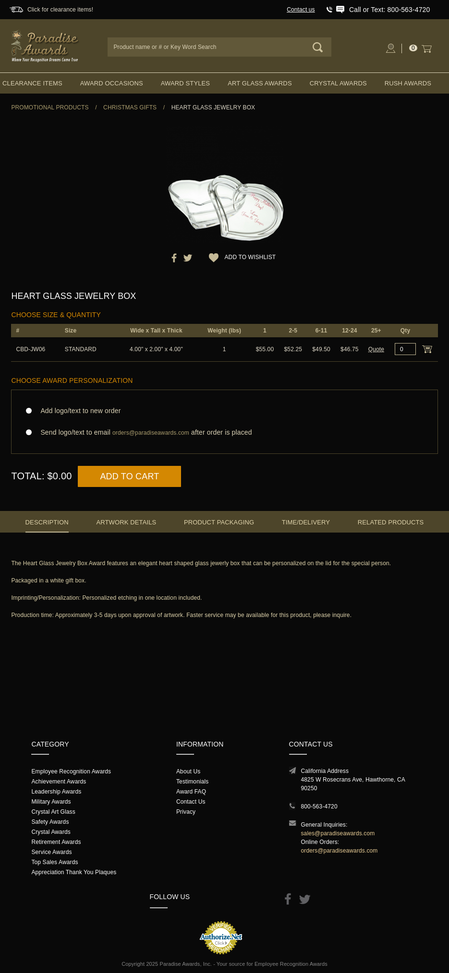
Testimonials (192, 781)
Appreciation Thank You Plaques (73, 872)
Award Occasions (111, 83)
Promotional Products (49, 107)
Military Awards (51, 801)
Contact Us (191, 801)
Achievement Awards (58, 781)
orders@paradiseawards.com (339, 850)
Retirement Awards (56, 842)
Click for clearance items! (60, 9)
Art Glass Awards (260, 83)
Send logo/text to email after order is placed (224, 432)
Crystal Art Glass (53, 811)
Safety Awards (50, 822)
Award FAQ (191, 791)
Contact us (301, 9)
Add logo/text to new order (77, 410)
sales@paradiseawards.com (338, 833)
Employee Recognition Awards (71, 771)
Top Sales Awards (54, 862)
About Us (188, 771)
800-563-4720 (319, 806)
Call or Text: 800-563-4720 (389, 9)
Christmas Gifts (130, 107)
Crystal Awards (338, 83)
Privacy (185, 811)
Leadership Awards (56, 791)
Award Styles (185, 83)
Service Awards (51, 852)
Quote (376, 349)
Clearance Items (32, 83)
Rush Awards (408, 83)
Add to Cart (129, 476)
